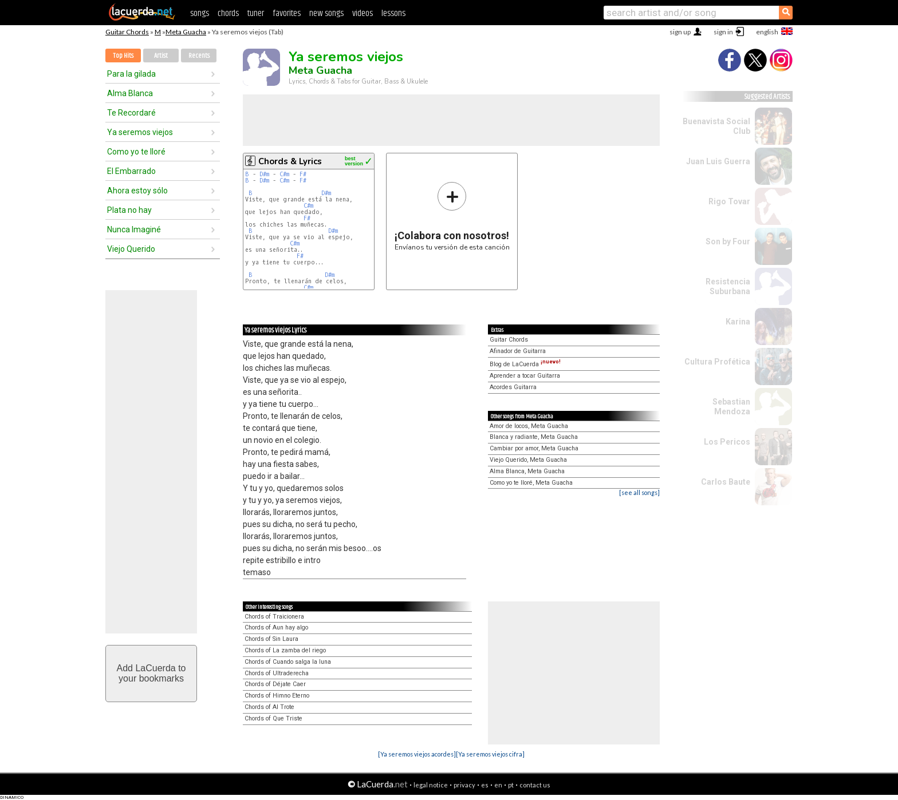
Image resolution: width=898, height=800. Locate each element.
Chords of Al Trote (269, 707)
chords (228, 13)
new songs (326, 13)
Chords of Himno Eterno (277, 695)
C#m (284, 174)
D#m (264, 174)
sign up (680, 31)
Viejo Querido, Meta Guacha (528, 460)
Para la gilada (131, 73)
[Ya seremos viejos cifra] (490, 754)
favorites (287, 13)
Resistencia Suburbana (728, 286)
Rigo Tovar (729, 201)
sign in (723, 31)
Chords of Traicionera (274, 616)
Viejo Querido (131, 249)
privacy (464, 785)
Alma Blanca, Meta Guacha (527, 471)
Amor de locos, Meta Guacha (529, 426)
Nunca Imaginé (134, 229)
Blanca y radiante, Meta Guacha (534, 437)
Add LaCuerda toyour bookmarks (151, 673)
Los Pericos (727, 441)
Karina (738, 321)
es (485, 785)
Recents (199, 55)
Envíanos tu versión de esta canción (452, 216)
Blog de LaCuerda (525, 364)
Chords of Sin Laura (271, 639)
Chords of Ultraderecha (277, 673)
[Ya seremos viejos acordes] (417, 754)
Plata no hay (129, 210)
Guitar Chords (127, 31)
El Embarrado (131, 171)
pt (511, 785)
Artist (161, 55)
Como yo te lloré (136, 151)
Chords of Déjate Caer (275, 684)
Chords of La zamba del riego (285, 650)
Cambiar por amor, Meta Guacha (534, 448)
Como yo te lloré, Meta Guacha (531, 482)
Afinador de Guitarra (518, 351)
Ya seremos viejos (140, 132)
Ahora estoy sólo (137, 190)
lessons (393, 13)
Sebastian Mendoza (731, 406)
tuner (255, 13)
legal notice (430, 785)
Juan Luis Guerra (718, 161)
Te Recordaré (131, 112)
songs (199, 13)
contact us (534, 785)
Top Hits (123, 55)
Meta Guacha (186, 31)
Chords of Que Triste (273, 718)
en (498, 785)
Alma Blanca (130, 93)
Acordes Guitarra (513, 387)
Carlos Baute (725, 481)
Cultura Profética (717, 361)
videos (362, 13)
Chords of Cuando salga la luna (288, 662)
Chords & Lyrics (290, 161)
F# (303, 174)
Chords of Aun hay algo (276, 627)
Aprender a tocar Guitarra (525, 375)
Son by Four (728, 241)
